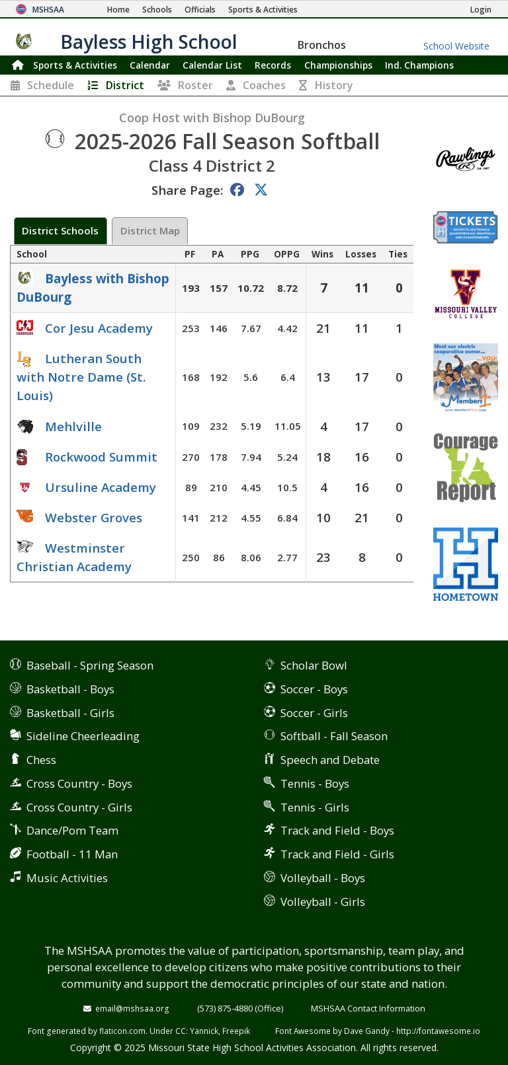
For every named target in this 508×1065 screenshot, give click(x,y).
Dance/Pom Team (72, 830)
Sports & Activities (75, 65)
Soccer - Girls (314, 712)
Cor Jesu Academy (99, 328)
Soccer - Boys (314, 689)
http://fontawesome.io (438, 1030)
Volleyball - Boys (322, 877)
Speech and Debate (330, 759)
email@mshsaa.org (132, 1008)
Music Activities (67, 877)
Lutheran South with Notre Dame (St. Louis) (81, 376)
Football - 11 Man (72, 854)
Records (273, 65)
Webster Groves (93, 517)
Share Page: (187, 190)
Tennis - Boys (314, 783)
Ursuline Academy (100, 487)
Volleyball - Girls (322, 901)
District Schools (60, 230)
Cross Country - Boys (79, 783)
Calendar (150, 65)
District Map (150, 230)
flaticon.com (122, 1030)
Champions (419, 65)
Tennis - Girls (314, 807)
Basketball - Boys (70, 689)
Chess (41, 759)
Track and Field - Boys (337, 830)
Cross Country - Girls (79, 807)
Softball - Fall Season (334, 735)
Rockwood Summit (101, 456)
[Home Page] (118, 9)
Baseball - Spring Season (89, 665)
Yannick (204, 1030)
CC (180, 1030)
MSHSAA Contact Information (368, 1008)
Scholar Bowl (313, 665)
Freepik (236, 1030)
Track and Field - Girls (337, 854)
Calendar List (212, 65)
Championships (338, 65)
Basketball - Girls (70, 712)
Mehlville (73, 426)
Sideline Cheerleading (83, 735)
